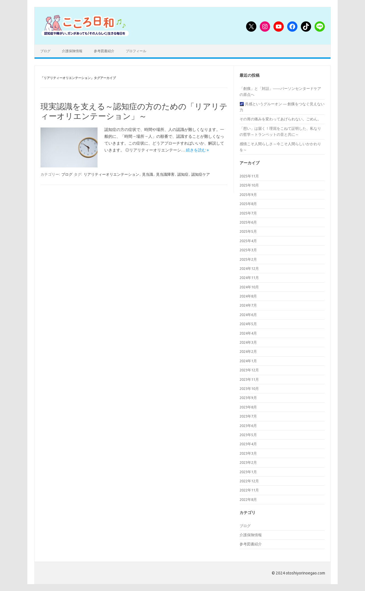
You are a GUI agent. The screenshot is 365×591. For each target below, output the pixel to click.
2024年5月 (248, 324)
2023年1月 (248, 472)
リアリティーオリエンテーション (111, 174)
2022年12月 (249, 481)
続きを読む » (197, 150)
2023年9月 (248, 398)
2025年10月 (249, 185)
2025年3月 (248, 250)
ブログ (45, 51)
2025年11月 (249, 176)
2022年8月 (248, 499)
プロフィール (136, 51)
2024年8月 (248, 296)
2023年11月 (249, 379)
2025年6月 (248, 222)
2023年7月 (248, 416)
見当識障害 (165, 174)
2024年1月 (248, 361)
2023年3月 (248, 453)
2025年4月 (248, 241)
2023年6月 (248, 426)
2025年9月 (248, 195)
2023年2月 (248, 462)
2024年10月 (249, 287)
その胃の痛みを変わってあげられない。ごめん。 (280, 119)
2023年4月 (248, 444)
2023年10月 (249, 388)
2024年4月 (248, 333)
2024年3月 (248, 342)
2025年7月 (248, 213)
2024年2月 (248, 351)
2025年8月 (248, 204)
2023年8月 (248, 407)
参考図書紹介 (104, 51)
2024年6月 (248, 315)
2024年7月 (248, 305)
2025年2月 (248, 259)
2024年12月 (249, 268)
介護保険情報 (72, 51)
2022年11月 (249, 490)
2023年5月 (248, 435)
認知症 (182, 174)
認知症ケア (200, 174)
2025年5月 (248, 231)
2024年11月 (249, 278)
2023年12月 (249, 370)
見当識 (147, 174)
